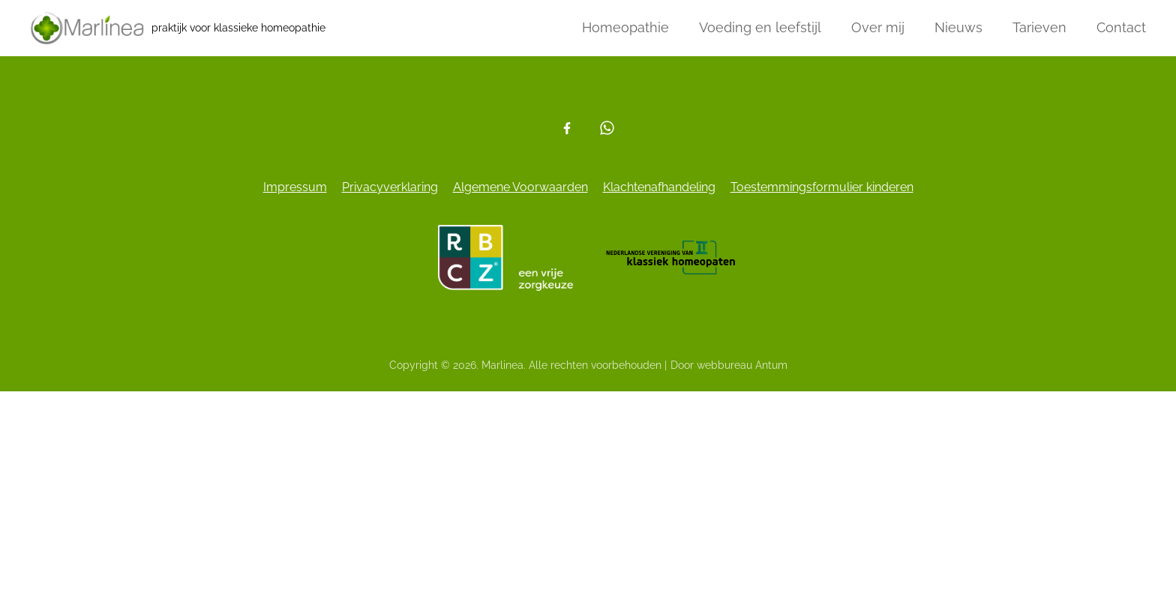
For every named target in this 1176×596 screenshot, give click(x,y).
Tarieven (1039, 27)
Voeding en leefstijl (760, 27)
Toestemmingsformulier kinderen (822, 187)
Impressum (295, 187)
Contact (1121, 27)
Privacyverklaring (390, 187)
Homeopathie (625, 27)
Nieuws (958, 27)
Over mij (877, 27)
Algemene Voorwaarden (520, 187)
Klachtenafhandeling (659, 187)
